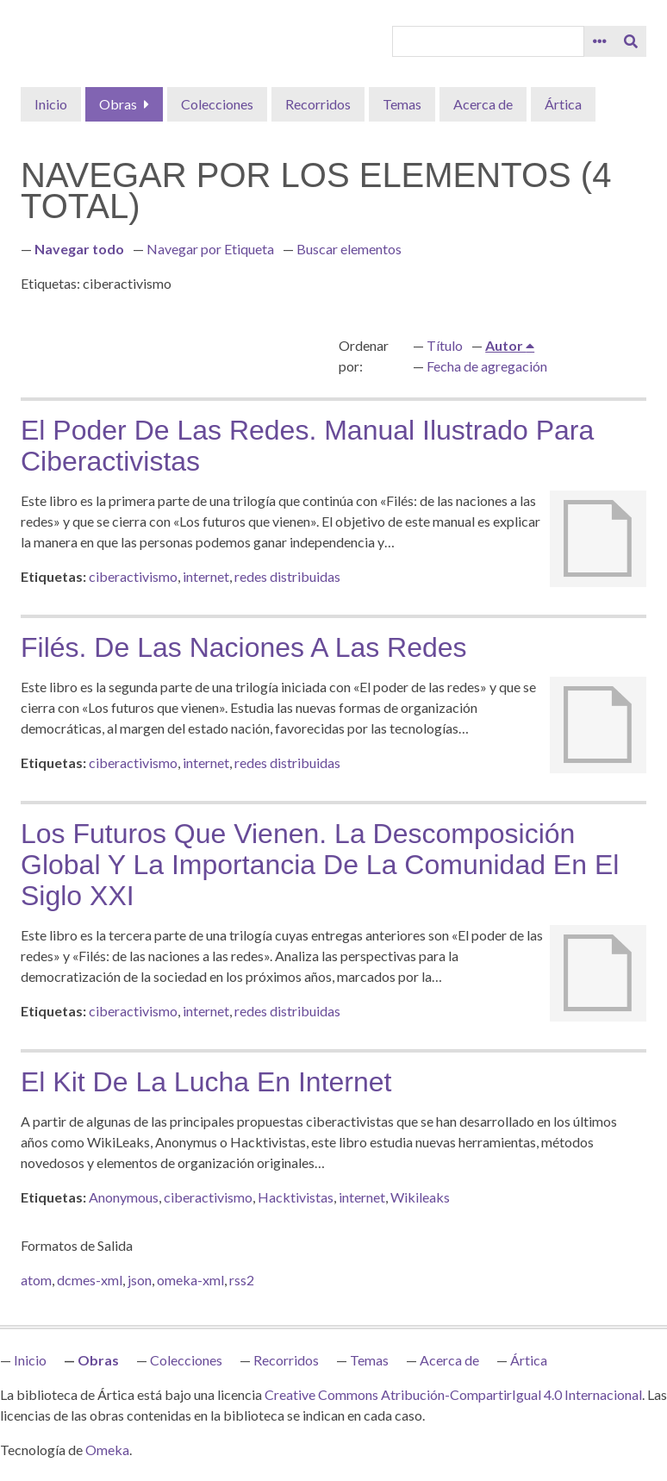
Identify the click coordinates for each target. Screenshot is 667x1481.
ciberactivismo (133, 576)
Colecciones (217, 104)
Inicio (50, 104)
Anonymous (124, 1197)
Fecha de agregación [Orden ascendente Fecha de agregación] (487, 366)
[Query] (488, 41)
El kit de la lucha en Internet (206, 1081)
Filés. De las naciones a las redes (244, 647)
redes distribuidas (287, 576)
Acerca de (483, 104)
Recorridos (318, 104)
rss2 (241, 1280)
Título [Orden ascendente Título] (445, 345)
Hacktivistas (296, 1197)
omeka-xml (190, 1280)
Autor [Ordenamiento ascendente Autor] (505, 345)
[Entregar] (630, 41)
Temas (402, 104)
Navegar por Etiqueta (210, 249)
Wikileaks (420, 1197)
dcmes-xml (89, 1280)
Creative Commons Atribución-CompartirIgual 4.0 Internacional (453, 1394)
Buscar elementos (349, 249)
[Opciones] (599, 41)
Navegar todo (79, 249)
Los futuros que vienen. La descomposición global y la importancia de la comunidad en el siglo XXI (320, 864)
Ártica (563, 104)
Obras (118, 104)
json (140, 1280)
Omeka (107, 1449)
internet (206, 576)
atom (36, 1280)
